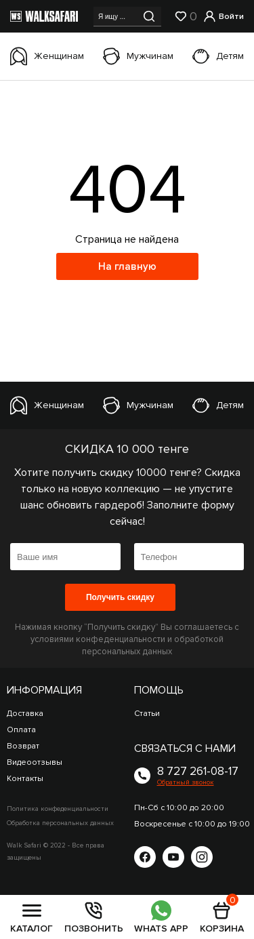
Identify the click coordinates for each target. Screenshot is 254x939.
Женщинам (47, 56)
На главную (127, 266)
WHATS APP (161, 916)
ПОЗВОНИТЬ (93, 916)
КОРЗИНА (222, 916)
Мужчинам (138, 56)
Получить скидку (120, 597)
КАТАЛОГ (31, 916)
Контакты (25, 779)
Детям (218, 56)
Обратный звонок (185, 782)
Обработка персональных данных (60, 823)
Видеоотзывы (34, 762)
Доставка (25, 713)
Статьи (147, 713)
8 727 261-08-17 (197, 771)
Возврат (23, 746)
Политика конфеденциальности (57, 809)
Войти (224, 16)
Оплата (21, 730)
